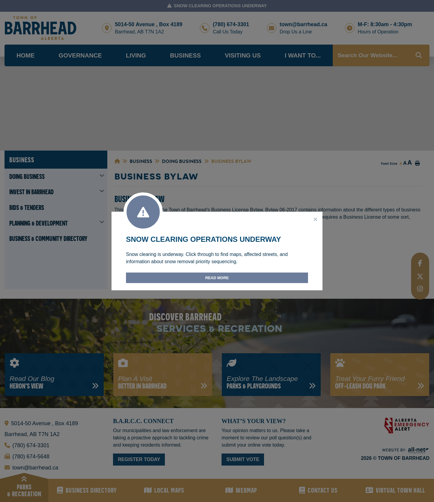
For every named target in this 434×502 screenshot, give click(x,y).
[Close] (315, 219)
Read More (217, 278)
